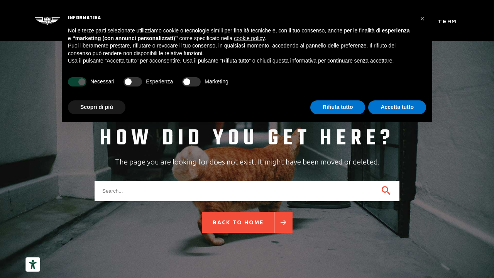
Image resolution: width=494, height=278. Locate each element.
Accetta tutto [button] (397, 107)
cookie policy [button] (249, 38)
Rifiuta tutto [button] (338, 107)
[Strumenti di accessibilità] (32, 264)
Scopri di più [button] (96, 107)
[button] (422, 18)
